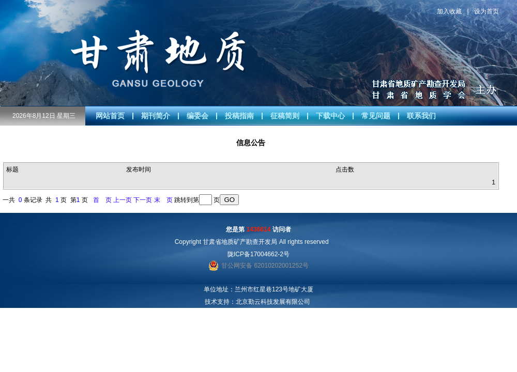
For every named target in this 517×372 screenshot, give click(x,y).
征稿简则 (284, 116)
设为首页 (486, 11)
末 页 (163, 200)
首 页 (102, 200)
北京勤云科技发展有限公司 (273, 301)
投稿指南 (239, 116)
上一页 (122, 200)
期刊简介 (155, 116)
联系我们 (421, 116)
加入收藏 (449, 11)
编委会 (197, 116)
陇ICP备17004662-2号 (258, 254)
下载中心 (330, 116)
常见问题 (375, 116)
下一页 (142, 200)
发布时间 (138, 169)
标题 (12, 169)
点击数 (345, 169)
